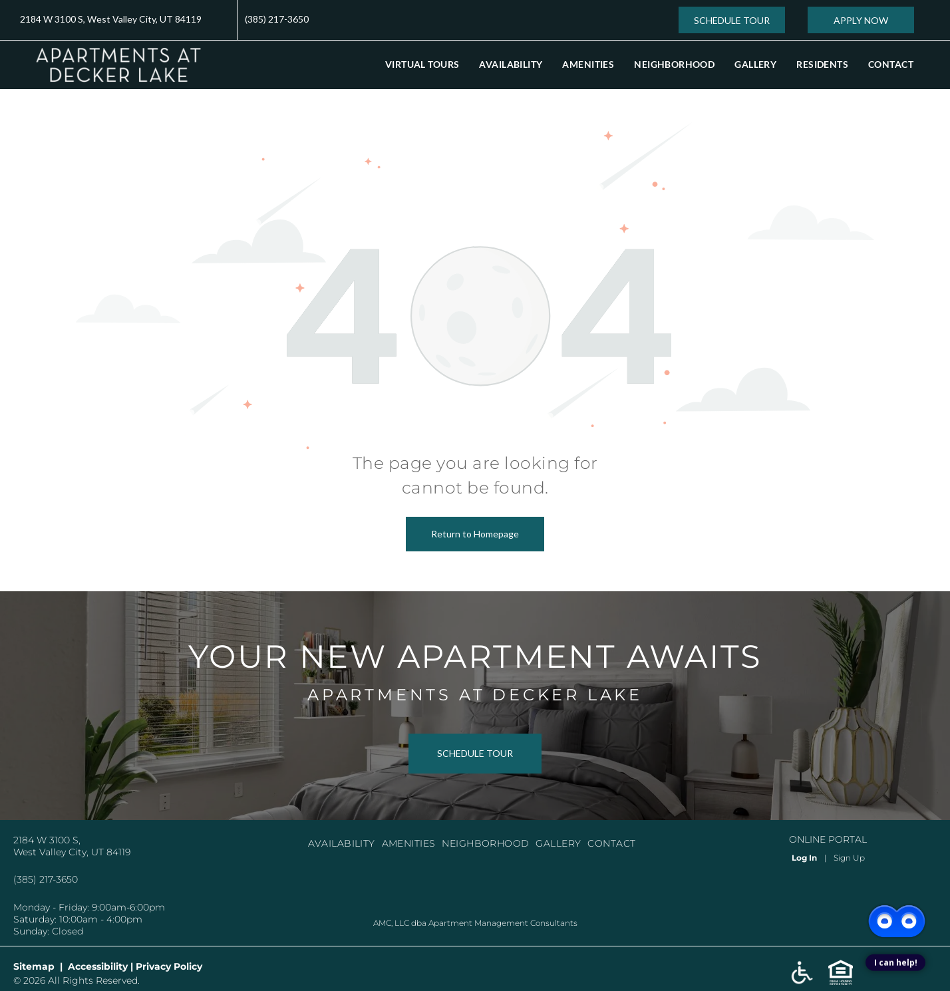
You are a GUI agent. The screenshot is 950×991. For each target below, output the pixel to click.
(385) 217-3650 (277, 19)
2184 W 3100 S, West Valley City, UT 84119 (111, 19)
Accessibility (98, 966)
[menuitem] (422, 64)
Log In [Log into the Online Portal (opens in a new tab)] (804, 858)
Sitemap (34, 966)
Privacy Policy (169, 966)
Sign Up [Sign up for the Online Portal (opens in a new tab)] (849, 858)
